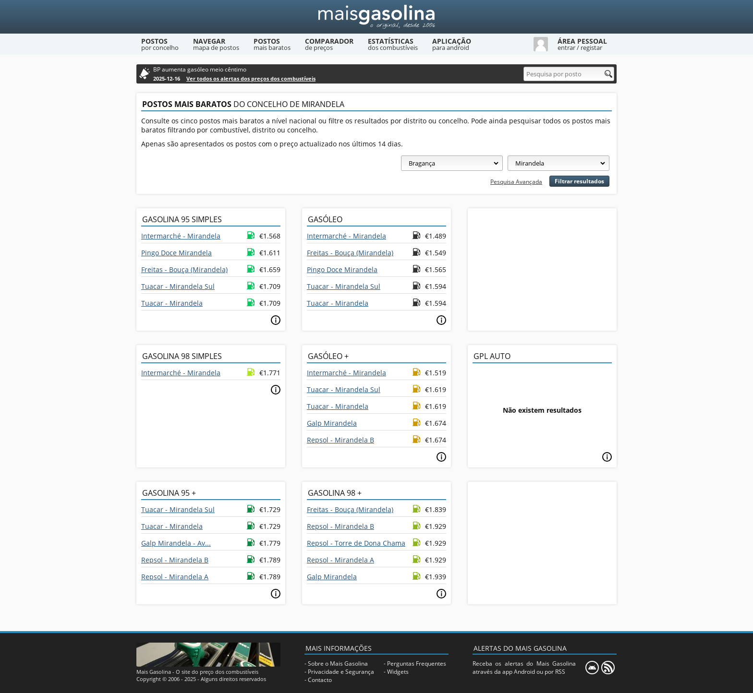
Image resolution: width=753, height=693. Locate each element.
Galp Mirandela (332, 423)
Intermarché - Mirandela (180, 235)
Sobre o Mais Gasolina (338, 663)
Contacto (320, 680)
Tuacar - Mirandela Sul (178, 286)
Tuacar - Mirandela (172, 303)
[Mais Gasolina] (376, 17)
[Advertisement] (542, 268)
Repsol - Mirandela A (174, 576)
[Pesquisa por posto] (568, 74)
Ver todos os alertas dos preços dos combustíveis (251, 78)
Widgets (398, 672)
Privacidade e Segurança (341, 672)
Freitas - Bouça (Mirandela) (184, 269)
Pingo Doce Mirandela (176, 252)
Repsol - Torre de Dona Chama (356, 543)
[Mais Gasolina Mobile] (592, 667)
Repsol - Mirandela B (340, 439)
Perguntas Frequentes (416, 663)
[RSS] (608, 667)
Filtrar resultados (579, 181)
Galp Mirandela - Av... (176, 543)
